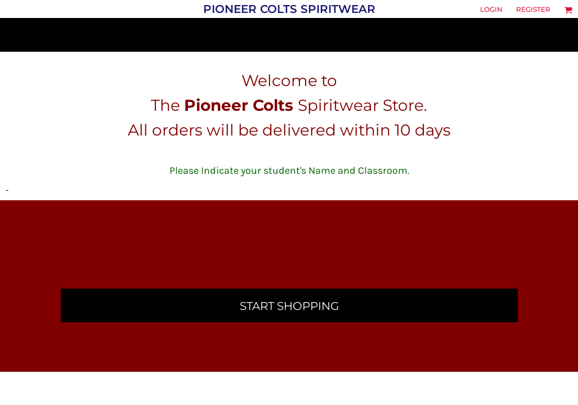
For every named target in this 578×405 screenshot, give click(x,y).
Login (491, 9)
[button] (568, 10)
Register (533, 9)
